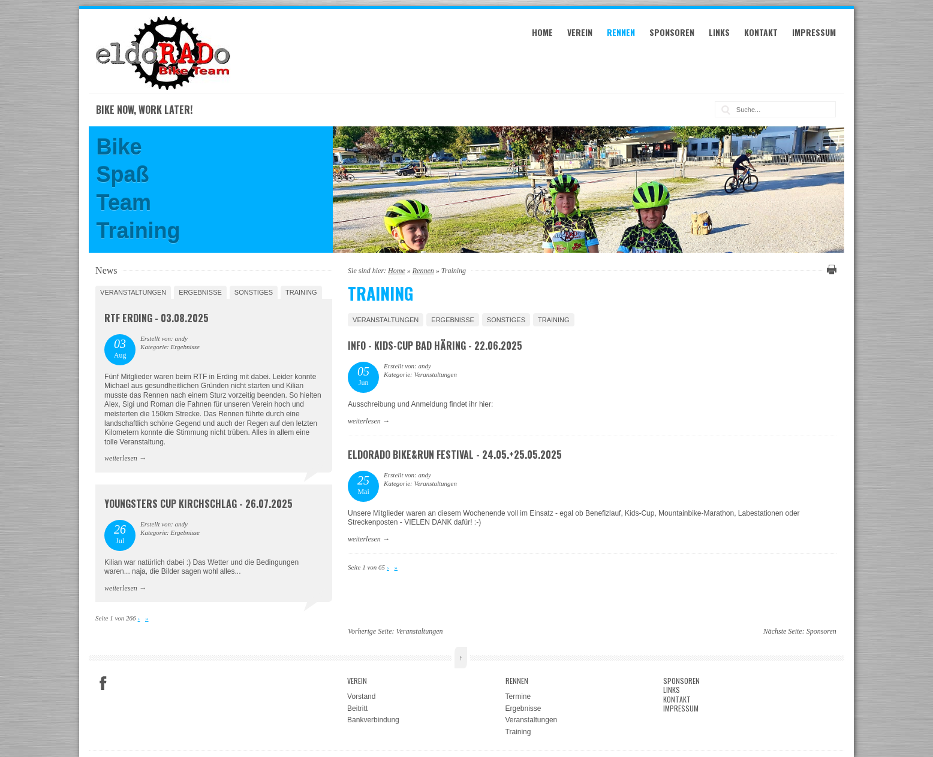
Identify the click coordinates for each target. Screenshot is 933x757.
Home (542, 32)
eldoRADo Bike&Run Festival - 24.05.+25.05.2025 (455, 454)
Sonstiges (506, 319)
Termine (518, 696)
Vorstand (361, 696)
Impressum (814, 32)
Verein (579, 32)
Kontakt (761, 32)
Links (719, 32)
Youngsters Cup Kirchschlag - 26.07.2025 (198, 503)
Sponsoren (671, 32)
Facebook (103, 683)
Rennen (621, 32)
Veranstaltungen (386, 319)
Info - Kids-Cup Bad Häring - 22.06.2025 (435, 345)
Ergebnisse (452, 319)
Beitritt (357, 708)
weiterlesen (364, 421)
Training (554, 319)
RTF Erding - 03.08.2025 (156, 318)
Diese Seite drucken (829, 269)
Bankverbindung (373, 720)
